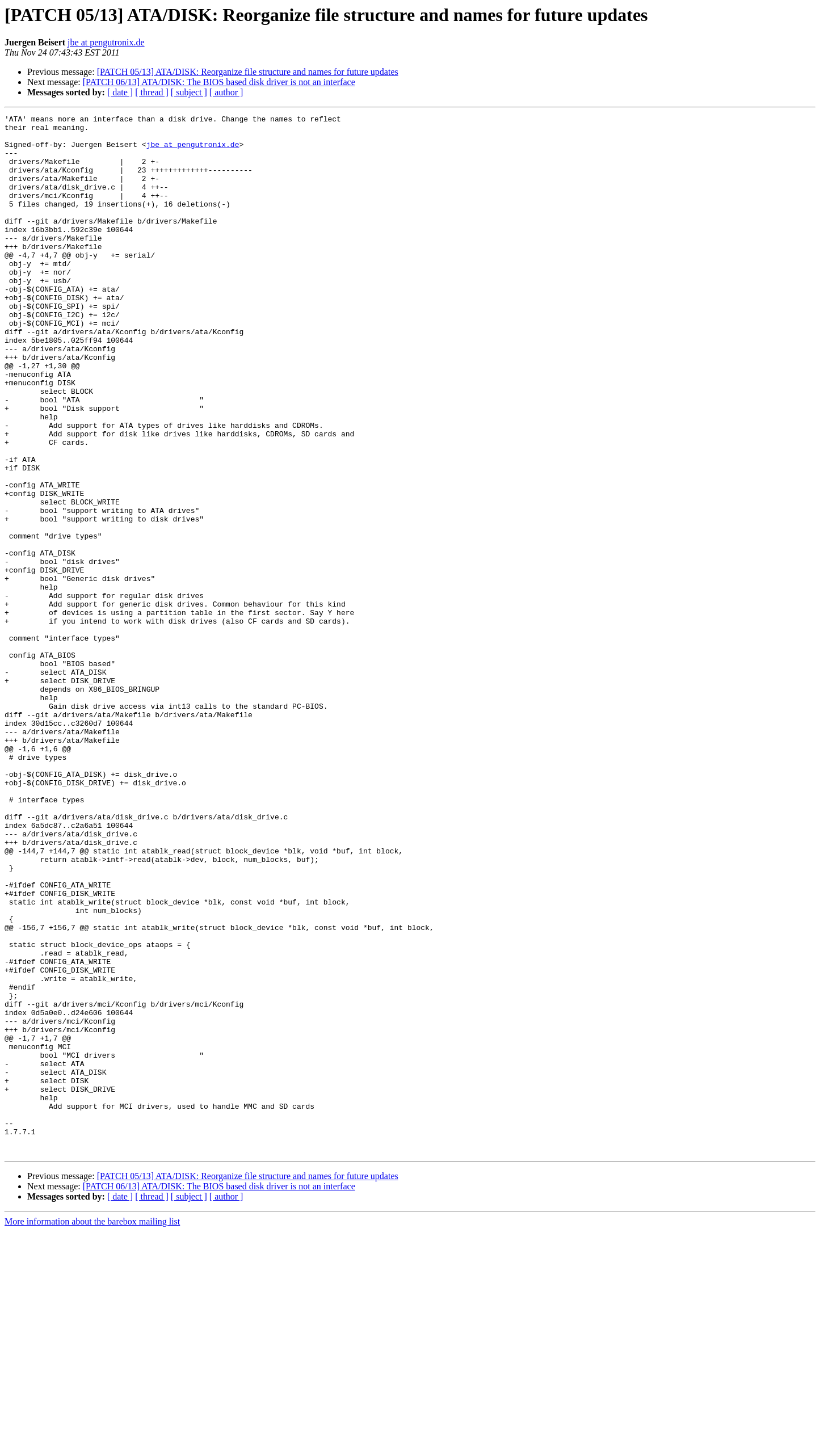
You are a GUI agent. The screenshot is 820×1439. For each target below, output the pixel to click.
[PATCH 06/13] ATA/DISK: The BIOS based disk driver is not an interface (219, 82)
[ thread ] (152, 92)
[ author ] (226, 92)
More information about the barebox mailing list (92, 1429)
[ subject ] (189, 92)
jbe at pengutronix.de (106, 42)
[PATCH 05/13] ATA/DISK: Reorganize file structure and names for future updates (247, 72)
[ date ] (120, 92)
